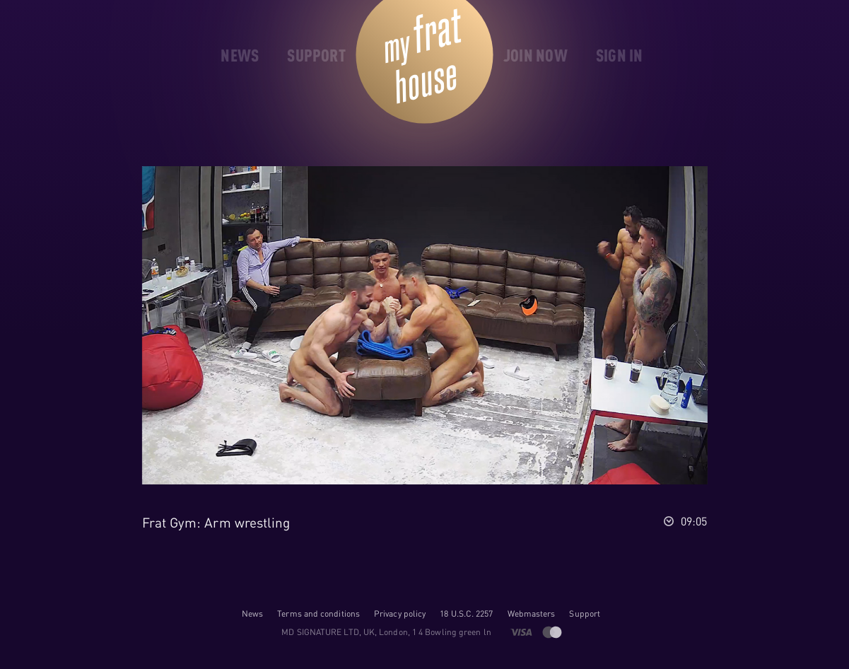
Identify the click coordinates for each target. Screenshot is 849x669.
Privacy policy (400, 613)
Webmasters (532, 613)
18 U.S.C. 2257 (466, 613)
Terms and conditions (318, 613)
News (252, 613)
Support (584, 613)
